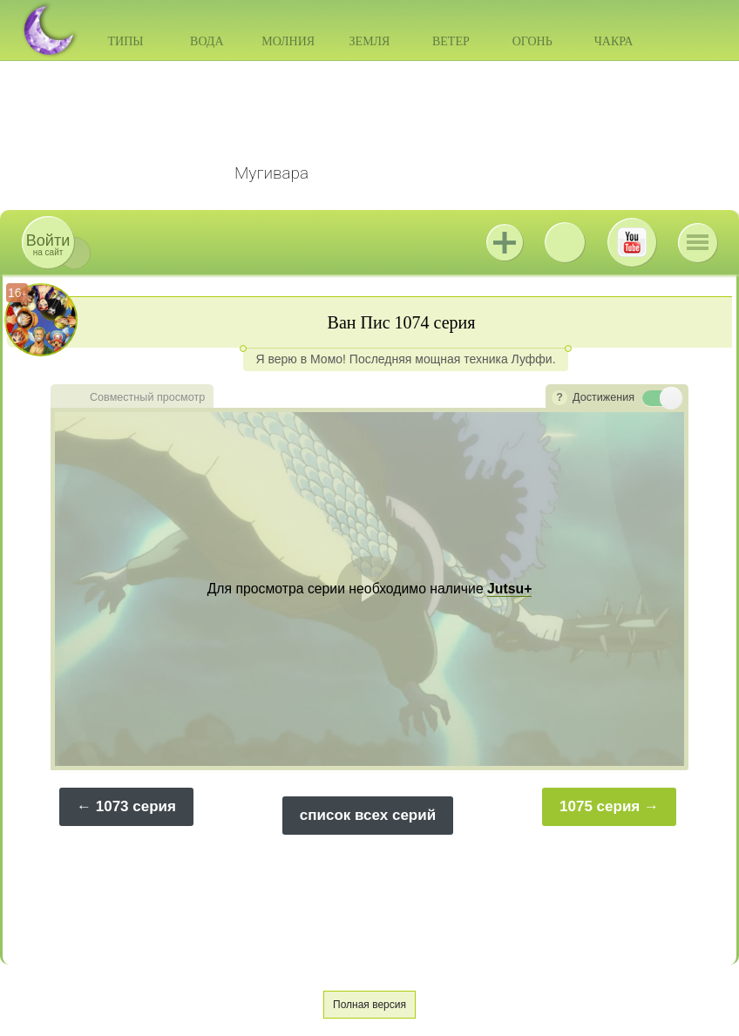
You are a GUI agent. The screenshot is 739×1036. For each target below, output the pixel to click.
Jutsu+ (504, 242)
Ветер (451, 41)
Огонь (532, 41)
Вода (206, 41)
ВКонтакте (565, 242)
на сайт (48, 244)
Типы (125, 41)
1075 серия (599, 806)
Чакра (614, 41)
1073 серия (136, 806)
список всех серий (368, 815)
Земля (369, 41)
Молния (288, 41)
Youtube (631, 242)
